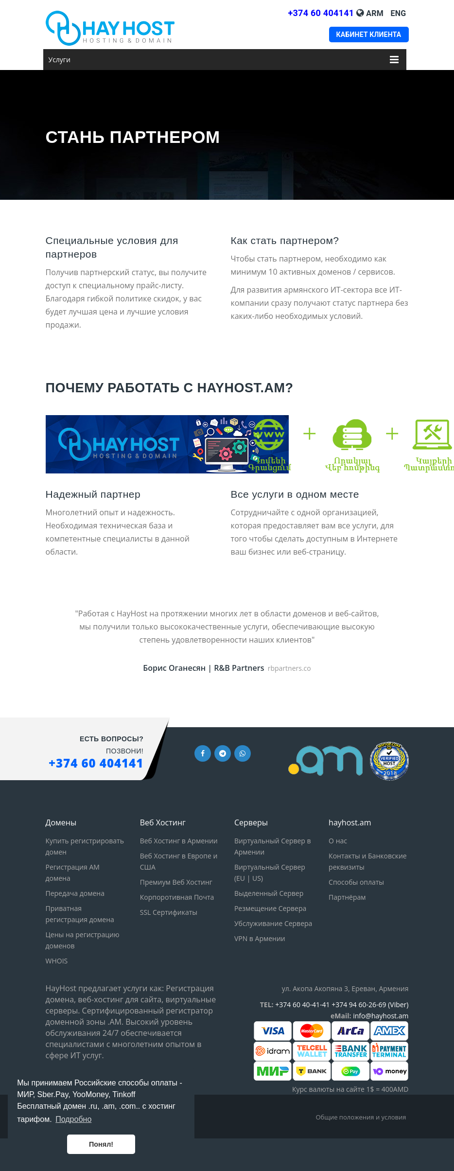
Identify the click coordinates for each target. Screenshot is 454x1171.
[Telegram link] (222, 752)
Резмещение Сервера (270, 908)
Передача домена (75, 893)
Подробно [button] (73, 1119)
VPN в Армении (259, 938)
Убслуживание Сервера (273, 923)
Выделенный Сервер (268, 893)
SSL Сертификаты (168, 912)
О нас (338, 840)
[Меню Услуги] (394, 58)
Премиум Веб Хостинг (176, 882)
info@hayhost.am (380, 1015)
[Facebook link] (202, 752)
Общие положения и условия (360, 1117)
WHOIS (57, 960)
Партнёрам (347, 897)
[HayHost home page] (123, 28)
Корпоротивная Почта (177, 897)
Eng (398, 13)
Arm (375, 13)
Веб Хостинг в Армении (179, 840)
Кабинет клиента (368, 34)
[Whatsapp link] (242, 752)
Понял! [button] (101, 1144)
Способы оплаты (356, 882)
